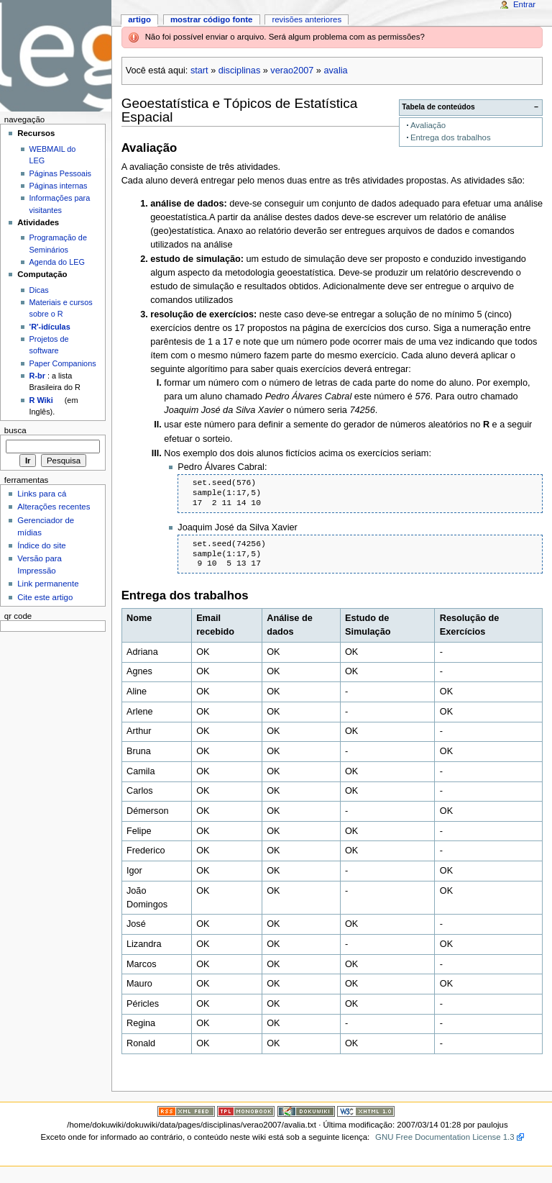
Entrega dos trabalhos (450, 137)
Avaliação (428, 125)
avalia (335, 70)
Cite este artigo (45, 597)
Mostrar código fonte (211, 19)
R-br (37, 375)
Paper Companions (62, 363)
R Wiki (41, 400)
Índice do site (41, 545)
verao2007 (291, 70)
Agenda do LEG (57, 262)
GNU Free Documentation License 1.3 (445, 1137)
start (199, 70)
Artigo (139, 19)
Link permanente (47, 583)
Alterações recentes (53, 506)
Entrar (524, 4)
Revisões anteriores (306, 19)
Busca (15, 430)
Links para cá (41, 493)
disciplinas (239, 70)
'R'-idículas (49, 326)
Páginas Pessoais (60, 173)
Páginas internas (58, 185)
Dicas (39, 290)
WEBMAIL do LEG (52, 155)
